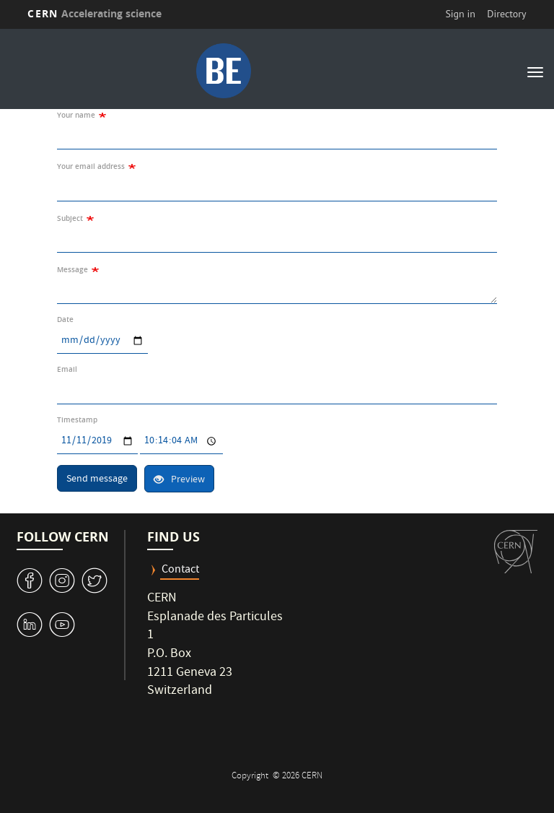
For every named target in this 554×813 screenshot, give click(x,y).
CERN (94, 13)
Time (139, 428)
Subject (70, 218)
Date (65, 319)
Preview (179, 480)
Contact (180, 570)
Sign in (460, 13)
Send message (97, 479)
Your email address (91, 166)
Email (67, 369)
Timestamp (77, 420)
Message (72, 269)
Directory (506, 13)
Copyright (251, 776)
